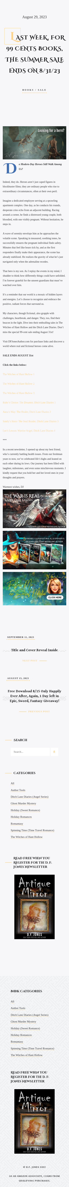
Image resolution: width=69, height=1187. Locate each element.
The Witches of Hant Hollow (27, 836)
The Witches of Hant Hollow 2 (18, 383)
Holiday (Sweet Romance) (25, 810)
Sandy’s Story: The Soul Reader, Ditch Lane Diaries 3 (31, 421)
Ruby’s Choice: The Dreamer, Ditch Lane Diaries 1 (29, 402)
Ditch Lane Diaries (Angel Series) (29, 796)
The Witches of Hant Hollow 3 (18, 393)
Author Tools (18, 790)
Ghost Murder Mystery (23, 803)
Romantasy (17, 823)
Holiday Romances (21, 816)
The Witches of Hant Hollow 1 (18, 374)
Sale (42, 90)
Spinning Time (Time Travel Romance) (32, 830)
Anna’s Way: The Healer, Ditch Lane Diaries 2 (27, 412)
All (12, 783)
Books (28, 90)
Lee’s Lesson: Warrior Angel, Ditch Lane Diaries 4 (29, 430)
